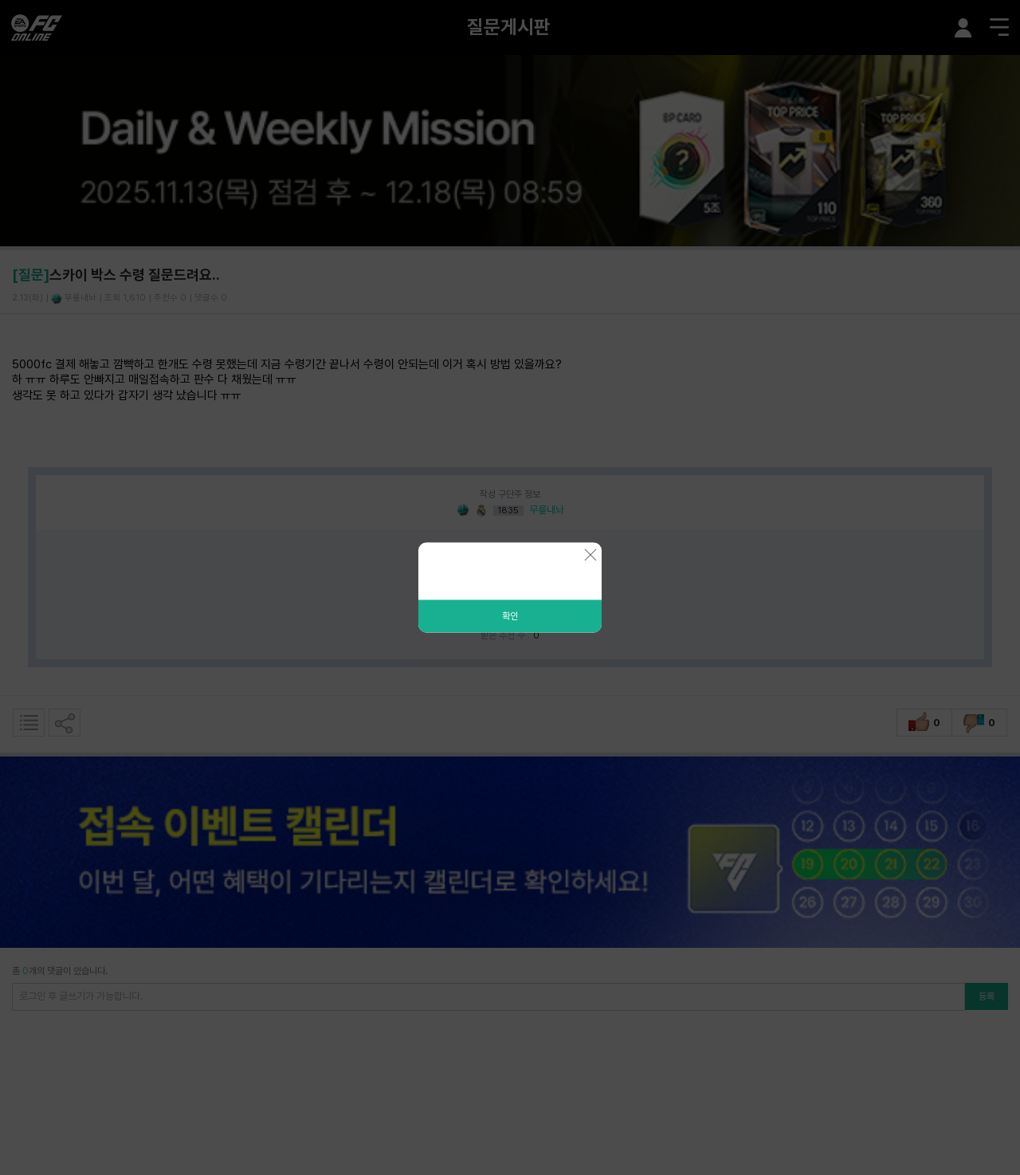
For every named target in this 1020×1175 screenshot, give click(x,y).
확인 (510, 616)
